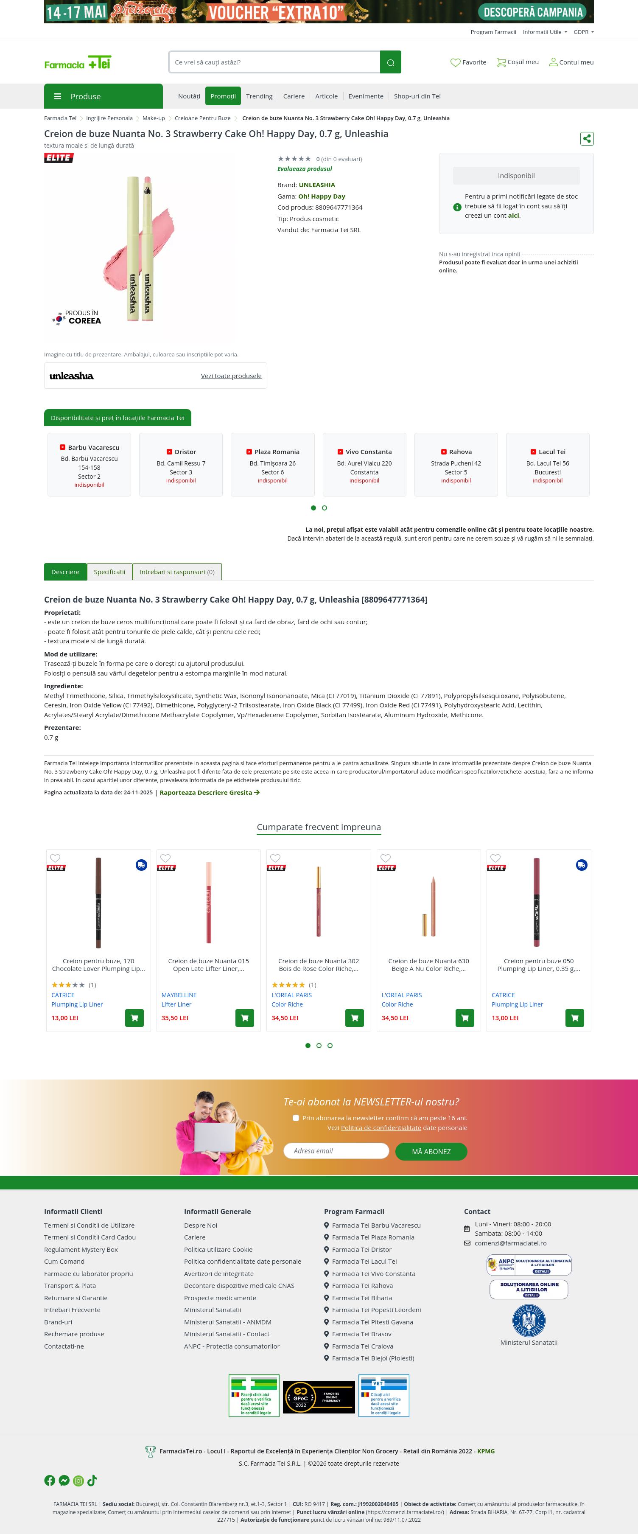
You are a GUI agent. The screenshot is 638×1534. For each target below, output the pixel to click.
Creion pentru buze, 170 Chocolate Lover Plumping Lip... (98, 964)
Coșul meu (518, 60)
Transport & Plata (70, 1285)
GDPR (582, 32)
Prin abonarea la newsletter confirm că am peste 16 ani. (384, 1117)
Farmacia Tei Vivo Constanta (370, 1273)
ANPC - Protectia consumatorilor (232, 1346)
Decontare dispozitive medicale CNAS (239, 1285)
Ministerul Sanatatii (212, 1309)
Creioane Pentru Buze (203, 118)
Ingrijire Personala (109, 118)
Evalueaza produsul (304, 169)
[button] (313, 508)
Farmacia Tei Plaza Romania (369, 1237)
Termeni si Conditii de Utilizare (89, 1225)
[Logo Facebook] (49, 1480)
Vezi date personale (397, 1127)
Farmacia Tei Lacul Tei (360, 1261)
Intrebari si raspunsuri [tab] (177, 571)
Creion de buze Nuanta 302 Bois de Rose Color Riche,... (318, 964)
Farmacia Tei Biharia (358, 1297)
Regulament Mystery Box (81, 1249)
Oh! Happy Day (321, 196)
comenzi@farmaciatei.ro (511, 1243)
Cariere (195, 1237)
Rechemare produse (74, 1333)
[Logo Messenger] (64, 1480)
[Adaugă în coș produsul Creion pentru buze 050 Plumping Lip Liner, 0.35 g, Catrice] (574, 1018)
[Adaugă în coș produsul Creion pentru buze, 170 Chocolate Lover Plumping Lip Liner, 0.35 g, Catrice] (134, 1018)
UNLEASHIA (317, 184)
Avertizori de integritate (219, 1273)
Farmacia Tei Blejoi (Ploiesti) (369, 1358)
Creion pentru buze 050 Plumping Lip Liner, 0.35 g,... (539, 964)
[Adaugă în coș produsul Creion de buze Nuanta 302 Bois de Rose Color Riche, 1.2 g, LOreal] (354, 1018)
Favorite (468, 62)
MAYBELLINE (179, 995)
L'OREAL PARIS (291, 995)
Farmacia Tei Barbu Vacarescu (372, 1225)
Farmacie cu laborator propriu (88, 1273)
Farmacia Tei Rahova (358, 1285)
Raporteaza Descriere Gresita (209, 792)
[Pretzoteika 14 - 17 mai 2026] (319, 11)
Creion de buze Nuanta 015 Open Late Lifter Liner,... (208, 964)
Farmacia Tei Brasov (358, 1333)
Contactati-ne (64, 1346)
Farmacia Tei (60, 118)
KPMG (486, 1451)
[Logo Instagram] (78, 1480)
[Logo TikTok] (92, 1480)
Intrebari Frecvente (72, 1309)
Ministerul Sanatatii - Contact (226, 1333)
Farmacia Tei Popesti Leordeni (372, 1309)
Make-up (154, 118)
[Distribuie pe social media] (587, 139)
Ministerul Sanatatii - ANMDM (227, 1322)
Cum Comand (64, 1261)
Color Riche (287, 1004)
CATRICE (63, 995)
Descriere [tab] (65, 571)
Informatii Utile (543, 32)
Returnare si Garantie (76, 1297)
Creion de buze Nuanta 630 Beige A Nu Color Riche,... (429, 964)
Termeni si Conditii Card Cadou (90, 1237)
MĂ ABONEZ (431, 1151)
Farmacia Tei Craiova (359, 1346)
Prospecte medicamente (220, 1297)
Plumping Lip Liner (77, 1004)
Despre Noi (200, 1225)
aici (513, 215)
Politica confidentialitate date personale (242, 1261)
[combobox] (274, 62)
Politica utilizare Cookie (218, 1249)
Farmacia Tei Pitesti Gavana (368, 1322)
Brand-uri (58, 1322)
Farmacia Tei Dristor (358, 1249)
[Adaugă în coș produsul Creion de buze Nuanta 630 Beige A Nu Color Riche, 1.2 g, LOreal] (465, 1018)
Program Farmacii (493, 32)
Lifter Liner (177, 1004)
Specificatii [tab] (110, 571)
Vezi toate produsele (231, 375)
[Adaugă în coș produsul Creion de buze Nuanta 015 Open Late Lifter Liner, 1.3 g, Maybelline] (244, 1018)
